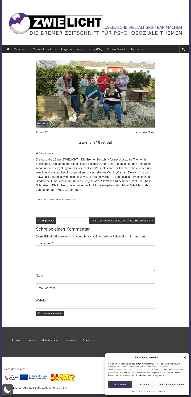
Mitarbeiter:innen (50, 340)
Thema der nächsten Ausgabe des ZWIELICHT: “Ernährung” (121, 220)
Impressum (161, 391)
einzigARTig (95, 49)
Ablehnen (145, 384)
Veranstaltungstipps (44, 49)
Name (40, 275)
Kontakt (16, 340)
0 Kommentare (45, 153)
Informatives (42, 123)
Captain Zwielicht (116, 49)
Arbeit (61, 199)
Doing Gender (47, 220)
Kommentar (44, 243)
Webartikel (20, 49)
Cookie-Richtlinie (135, 391)
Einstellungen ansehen (172, 384)
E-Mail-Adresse (46, 288)
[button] (184, 357)
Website (41, 300)
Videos (80, 49)
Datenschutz (149, 391)
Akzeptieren (120, 384)
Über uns (30, 340)
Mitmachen (137, 49)
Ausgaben (66, 49)
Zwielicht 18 (70, 199)
